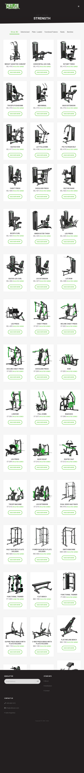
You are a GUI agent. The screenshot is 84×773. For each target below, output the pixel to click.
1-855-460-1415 (9, 744)
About (46, 722)
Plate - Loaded (37, 32)
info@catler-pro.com (11, 749)
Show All (14, 32)
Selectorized (25, 32)
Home (38, 15)
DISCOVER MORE (15, 72)
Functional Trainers (51, 32)
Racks (62, 32)
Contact (47, 731)
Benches (70, 32)
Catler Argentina (9, 754)
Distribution (48, 727)
